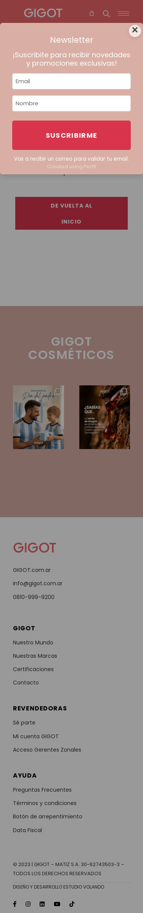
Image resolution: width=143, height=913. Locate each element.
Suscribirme (72, 135)
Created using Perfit (71, 166)
